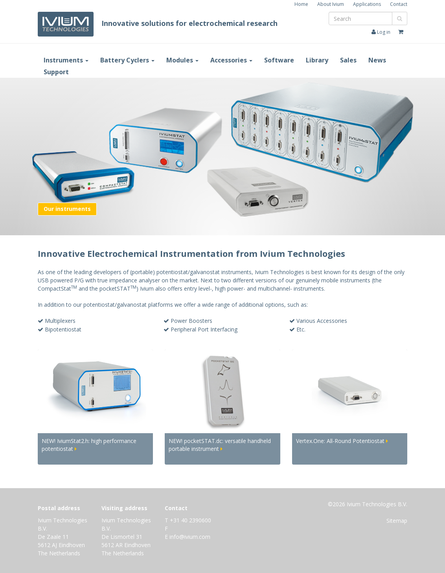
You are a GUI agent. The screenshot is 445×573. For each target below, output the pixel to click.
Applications (367, 4)
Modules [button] (182, 60)
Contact (398, 4)
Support (56, 72)
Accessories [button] (231, 60)
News (377, 60)
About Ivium (330, 4)
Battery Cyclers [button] (127, 60)
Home (301, 4)
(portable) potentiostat (159, 272)
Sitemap (396, 520)
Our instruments (67, 208)
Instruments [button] (66, 60)
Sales (348, 60)
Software (279, 60)
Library (317, 60)
